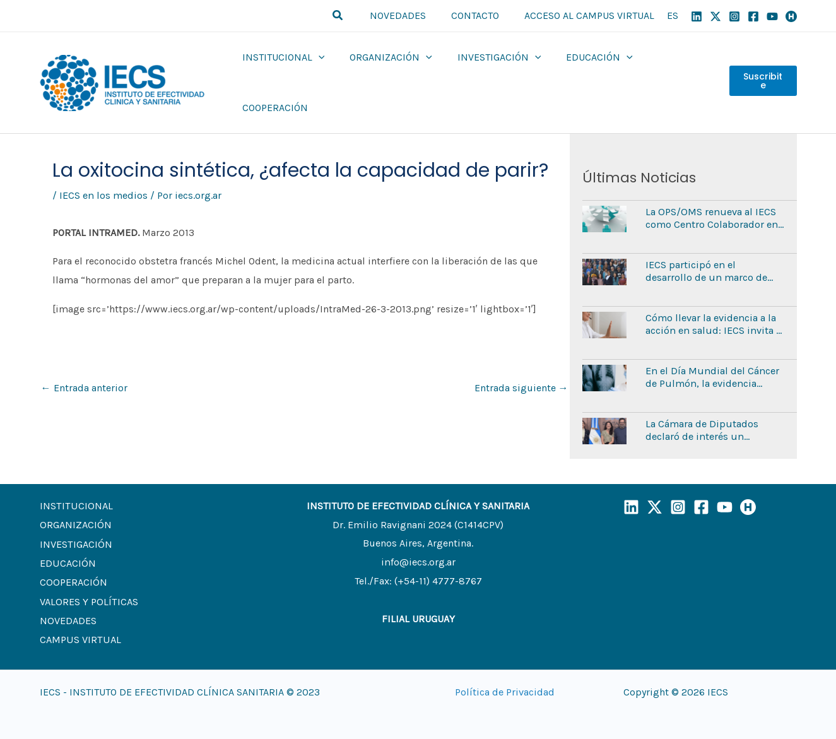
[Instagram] (734, 16)
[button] (353, 16)
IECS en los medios (103, 171)
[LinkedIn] (631, 482)
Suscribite (761, 70)
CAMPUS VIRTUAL (79, 612)
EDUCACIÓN (67, 537)
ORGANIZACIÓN (75, 500)
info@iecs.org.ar (418, 537)
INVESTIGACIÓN (75, 518)
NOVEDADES (68, 594)
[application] (318, 70)
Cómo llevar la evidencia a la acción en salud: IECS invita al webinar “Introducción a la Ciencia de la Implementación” (713, 299)
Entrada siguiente (521, 363)
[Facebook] (753, 16)
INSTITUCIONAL (75, 481)
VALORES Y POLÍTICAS (88, 575)
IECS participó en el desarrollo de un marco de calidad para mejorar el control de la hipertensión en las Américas (714, 246)
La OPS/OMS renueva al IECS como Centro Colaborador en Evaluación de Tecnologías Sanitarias (711, 193)
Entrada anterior (84, 363)
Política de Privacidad (505, 667)
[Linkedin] (696, 16)
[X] (715, 16)
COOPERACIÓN (72, 556)
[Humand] (791, 16)
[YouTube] (772, 16)
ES (672, 15)
